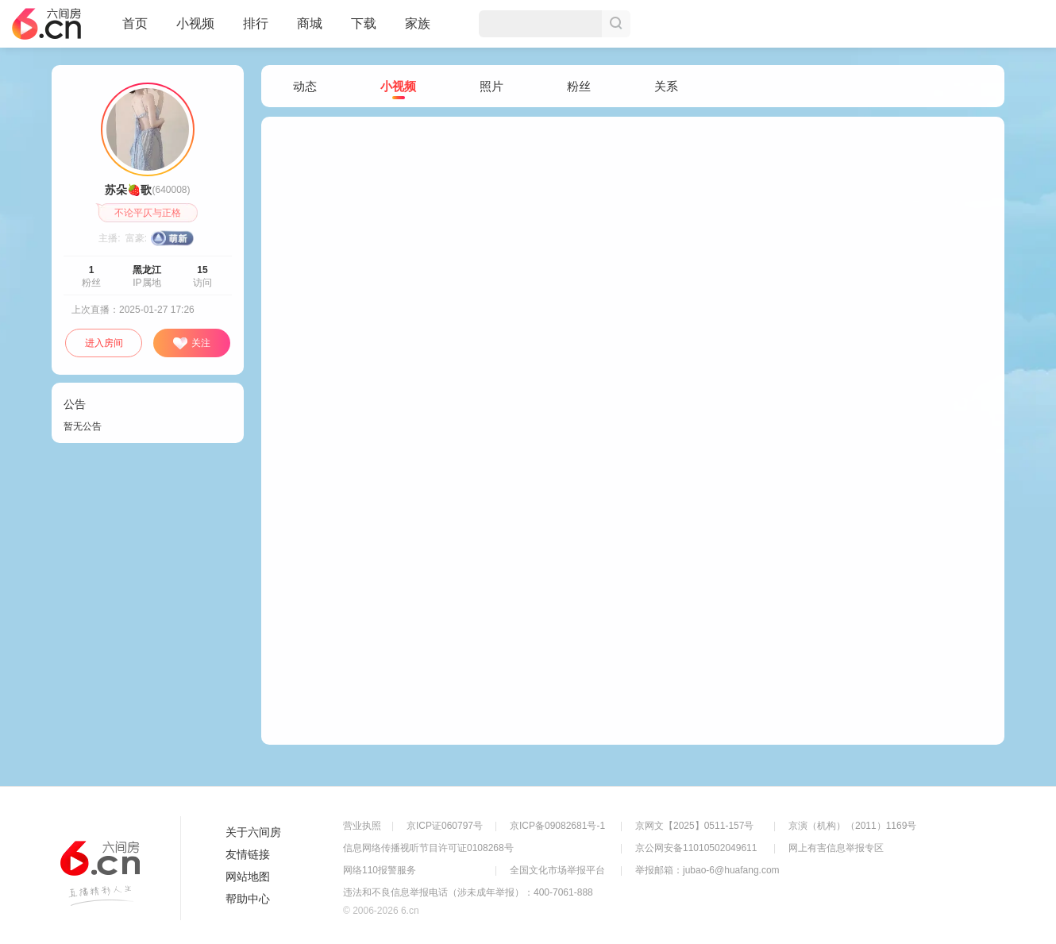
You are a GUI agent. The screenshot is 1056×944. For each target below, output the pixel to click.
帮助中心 (247, 898)
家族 (417, 30)
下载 (363, 23)
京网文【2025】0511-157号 (694, 825)
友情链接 (247, 854)
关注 (191, 344)
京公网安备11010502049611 (696, 847)
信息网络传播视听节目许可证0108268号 (428, 847)
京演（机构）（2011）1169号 (852, 825)
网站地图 (247, 876)
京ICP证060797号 (445, 825)
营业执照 (362, 825)
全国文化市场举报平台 (557, 870)
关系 (666, 86)
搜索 (616, 24)
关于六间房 (253, 832)
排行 (255, 23)
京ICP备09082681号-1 (557, 825)
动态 (305, 86)
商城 (309, 30)
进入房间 (104, 343)
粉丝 (579, 86)
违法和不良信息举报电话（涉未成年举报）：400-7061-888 (468, 892)
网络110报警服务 (379, 870)
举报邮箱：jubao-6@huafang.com (707, 870)
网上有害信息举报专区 (836, 847)
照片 (491, 86)
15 (202, 269)
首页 (135, 30)
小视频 (195, 30)
